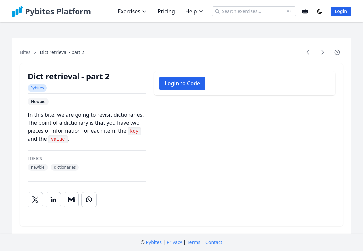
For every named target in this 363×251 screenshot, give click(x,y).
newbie (38, 167)
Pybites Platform (58, 11)
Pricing (166, 11)
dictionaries (65, 167)
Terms (193, 242)
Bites (25, 52)
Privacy (174, 242)
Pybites (37, 88)
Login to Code (182, 83)
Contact (213, 242)
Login (341, 11)
